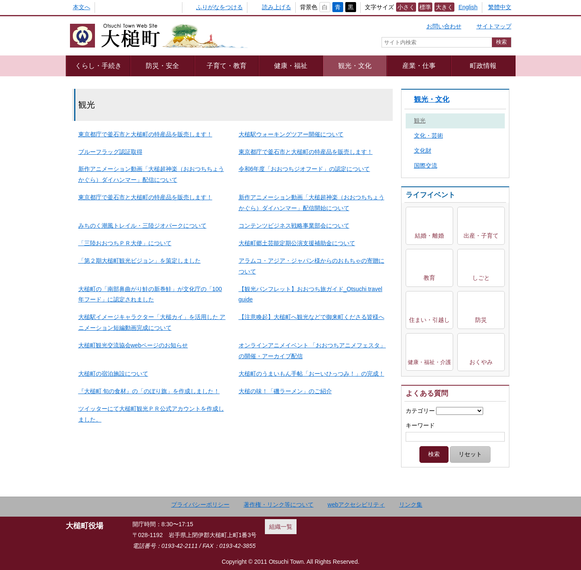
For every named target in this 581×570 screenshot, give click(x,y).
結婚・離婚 (429, 235)
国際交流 (425, 165)
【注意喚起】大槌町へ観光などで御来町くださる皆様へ (311, 317)
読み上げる (276, 7)
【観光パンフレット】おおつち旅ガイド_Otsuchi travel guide (310, 294)
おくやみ (481, 362)
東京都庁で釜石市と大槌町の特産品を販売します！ (145, 134)
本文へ (81, 7)
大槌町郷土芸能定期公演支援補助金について (297, 243)
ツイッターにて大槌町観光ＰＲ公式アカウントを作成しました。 (151, 414)
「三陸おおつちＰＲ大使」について (125, 243)
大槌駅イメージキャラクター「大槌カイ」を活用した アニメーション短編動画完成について (152, 322)
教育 (429, 277)
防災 (481, 319)
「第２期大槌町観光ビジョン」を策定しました (139, 260)
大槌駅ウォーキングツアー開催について (291, 134)
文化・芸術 (428, 135)
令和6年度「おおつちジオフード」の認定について (304, 169)
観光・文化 (355, 65)
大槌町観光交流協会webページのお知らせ (133, 345)
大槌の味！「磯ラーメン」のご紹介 (285, 391)
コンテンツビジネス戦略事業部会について (294, 225)
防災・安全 (162, 65)
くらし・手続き (98, 65)
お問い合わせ (443, 26)
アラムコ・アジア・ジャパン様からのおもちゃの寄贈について (311, 266)
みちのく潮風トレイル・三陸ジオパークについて (142, 225)
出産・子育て (481, 235)
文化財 (422, 150)
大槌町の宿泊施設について (113, 373)
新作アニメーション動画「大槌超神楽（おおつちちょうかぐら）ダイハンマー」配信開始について (311, 202)
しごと (481, 277)
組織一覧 (280, 526)
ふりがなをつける (219, 7)
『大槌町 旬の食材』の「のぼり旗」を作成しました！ (149, 391)
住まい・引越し (429, 319)
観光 (420, 120)
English (468, 7)
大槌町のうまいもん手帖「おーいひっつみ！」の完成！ (311, 373)
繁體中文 (499, 7)
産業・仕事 (419, 65)
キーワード (420, 425)
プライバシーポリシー (200, 504)
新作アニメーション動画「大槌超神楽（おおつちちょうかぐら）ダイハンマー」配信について (151, 174)
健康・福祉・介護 (429, 362)
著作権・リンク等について (279, 504)
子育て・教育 (227, 65)
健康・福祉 (290, 65)
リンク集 (410, 504)
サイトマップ (493, 26)
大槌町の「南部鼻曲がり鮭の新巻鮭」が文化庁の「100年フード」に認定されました (150, 294)
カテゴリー (420, 410)
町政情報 (483, 65)
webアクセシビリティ (356, 504)
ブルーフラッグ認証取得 (110, 151)
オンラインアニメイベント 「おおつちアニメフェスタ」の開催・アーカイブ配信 (312, 350)
